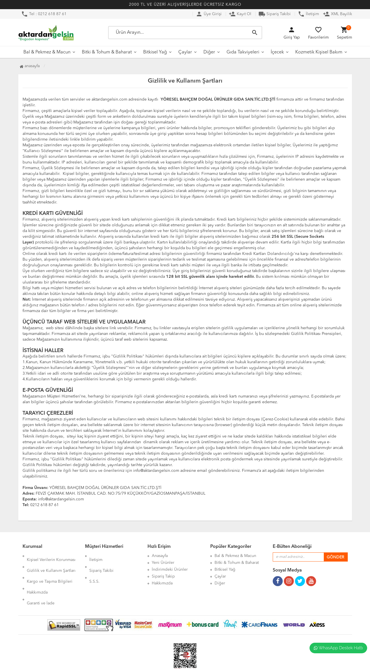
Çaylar (185, 52)
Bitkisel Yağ (155, 52)
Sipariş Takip (163, 576)
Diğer (209, 52)
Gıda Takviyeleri (243, 52)
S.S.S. (94, 570)
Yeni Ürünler (163, 563)
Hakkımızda (37, 576)
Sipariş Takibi (274, 14)
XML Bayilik (337, 14)
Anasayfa (30, 66)
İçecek (277, 52)
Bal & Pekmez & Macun (46, 52)
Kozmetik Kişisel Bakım (318, 52)
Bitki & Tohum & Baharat (107, 52)
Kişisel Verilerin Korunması (51, 556)
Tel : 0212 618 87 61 (43, 14)
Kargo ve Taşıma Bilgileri (49, 570)
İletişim (308, 14)
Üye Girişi (209, 14)
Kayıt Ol (240, 14)
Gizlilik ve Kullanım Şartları (51, 563)
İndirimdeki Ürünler (170, 570)
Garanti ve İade (40, 583)
